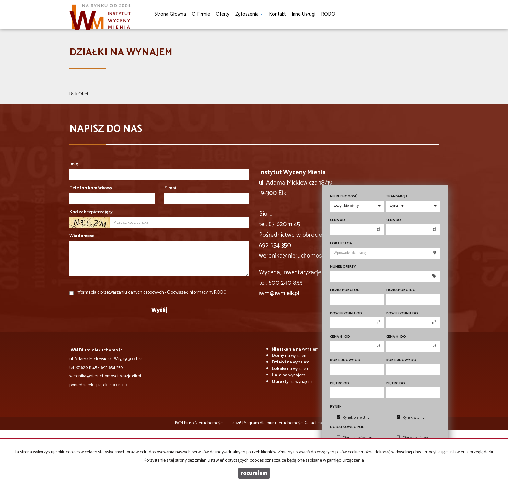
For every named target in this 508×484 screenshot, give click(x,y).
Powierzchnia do (402, 313)
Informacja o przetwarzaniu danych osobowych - (151, 292)
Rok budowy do (401, 360)
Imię (73, 164)
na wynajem (295, 349)
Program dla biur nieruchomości (273, 423)
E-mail (171, 188)
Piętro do (395, 383)
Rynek (335, 406)
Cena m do (396, 336)
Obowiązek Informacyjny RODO (197, 292)
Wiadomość (81, 236)
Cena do (393, 220)
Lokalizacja (341, 243)
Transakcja (397, 196)
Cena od (337, 220)
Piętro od (339, 383)
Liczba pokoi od (345, 290)
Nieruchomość (343, 196)
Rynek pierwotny (353, 418)
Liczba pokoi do (401, 290)
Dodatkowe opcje (347, 427)
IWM (179, 423)
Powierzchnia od (346, 313)
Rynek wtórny (410, 418)
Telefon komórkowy (90, 188)
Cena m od (340, 336)
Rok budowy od (345, 360)
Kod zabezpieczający (91, 212)
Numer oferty (343, 266)
